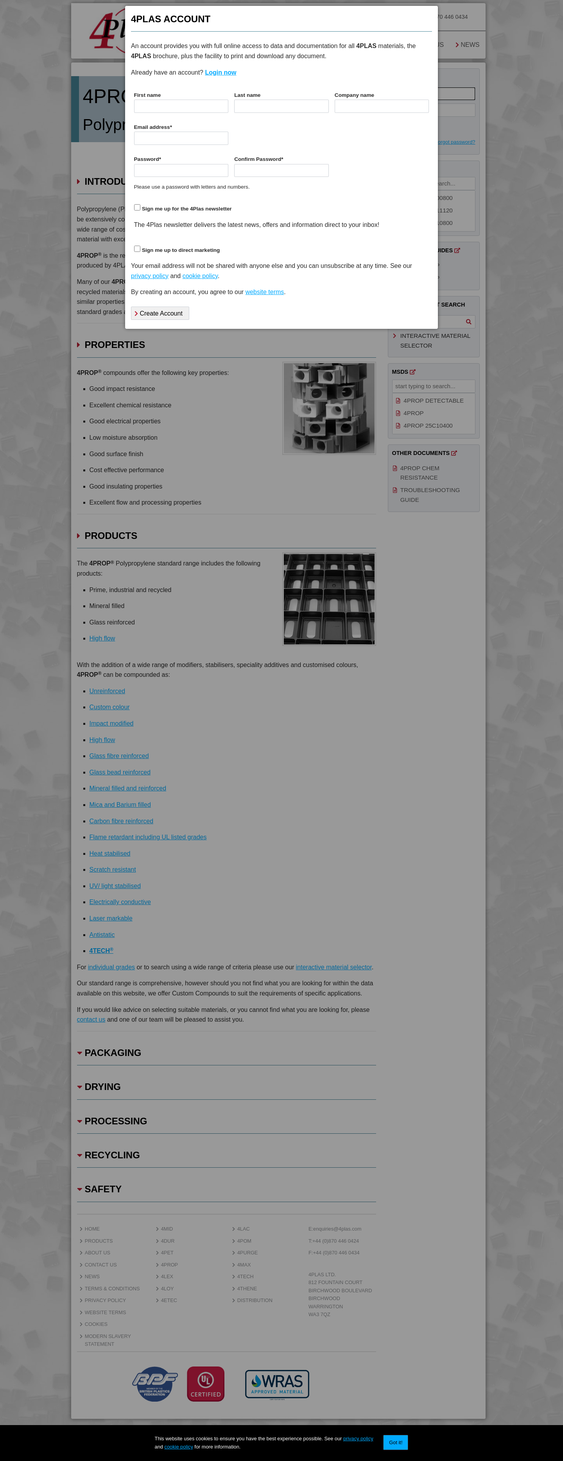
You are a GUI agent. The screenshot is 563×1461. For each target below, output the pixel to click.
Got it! (395, 1442)
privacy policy (358, 1438)
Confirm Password (258, 159)
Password (147, 159)
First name (147, 95)
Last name (247, 95)
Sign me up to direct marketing (181, 250)
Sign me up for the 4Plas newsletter (187, 209)
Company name (354, 95)
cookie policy (179, 1447)
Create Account (158, 313)
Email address (153, 127)
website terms (265, 292)
